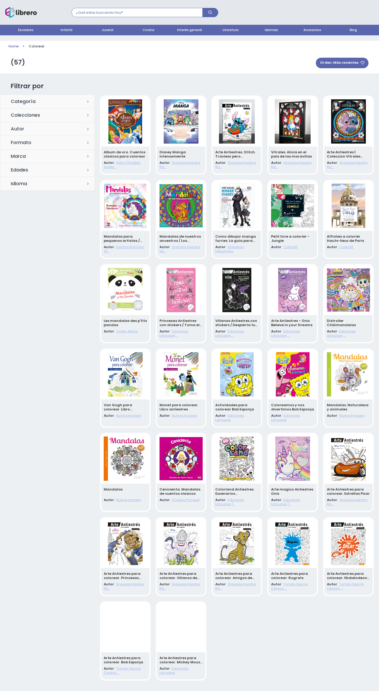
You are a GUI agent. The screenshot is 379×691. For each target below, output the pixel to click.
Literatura (230, 30)
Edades (19, 170)
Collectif (290, 247)
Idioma (19, 184)
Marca (18, 156)
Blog (353, 30)
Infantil (66, 30)
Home (13, 46)
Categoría (23, 102)
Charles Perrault (186, 500)
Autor (17, 129)
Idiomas (271, 30)
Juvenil (107, 30)
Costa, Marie (127, 331)
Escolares (25, 30)
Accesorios (312, 30)
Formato (21, 143)
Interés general (189, 30)
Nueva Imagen (128, 416)
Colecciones (25, 115)
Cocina (148, 30)
